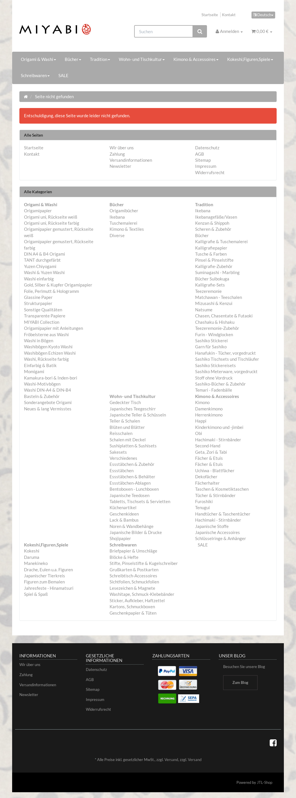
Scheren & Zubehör (213, 229)
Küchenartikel (123, 507)
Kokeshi (31, 550)
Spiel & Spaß (36, 594)
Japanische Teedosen (129, 495)
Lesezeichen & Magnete (132, 588)
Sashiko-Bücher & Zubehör (220, 383)
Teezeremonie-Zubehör (217, 328)
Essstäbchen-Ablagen (130, 483)
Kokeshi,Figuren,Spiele (250, 59)
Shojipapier (120, 538)
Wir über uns (122, 147)
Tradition (100, 59)
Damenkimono (209, 408)
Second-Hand (207, 445)
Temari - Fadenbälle (213, 390)
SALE (63, 75)
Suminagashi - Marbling (217, 272)
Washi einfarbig (39, 278)
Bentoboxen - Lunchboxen (134, 489)
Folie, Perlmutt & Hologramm (51, 291)
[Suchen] (163, 31)
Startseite (209, 14)
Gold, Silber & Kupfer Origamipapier (58, 284)
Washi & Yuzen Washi (44, 272)
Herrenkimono (209, 414)
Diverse (117, 235)
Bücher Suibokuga (212, 278)
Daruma (31, 557)
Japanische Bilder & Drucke (136, 532)
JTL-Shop (264, 782)
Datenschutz (207, 147)
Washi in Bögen (38, 340)
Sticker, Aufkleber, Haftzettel (137, 600)
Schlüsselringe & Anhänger (220, 538)
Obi (198, 433)
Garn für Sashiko (211, 346)
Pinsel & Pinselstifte (214, 260)
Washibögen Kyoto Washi (48, 346)
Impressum (205, 166)
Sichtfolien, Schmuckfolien (134, 581)
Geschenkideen (124, 513)
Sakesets (118, 452)
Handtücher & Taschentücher (222, 513)
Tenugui (202, 507)
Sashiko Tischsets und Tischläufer (227, 359)
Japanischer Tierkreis (44, 575)
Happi (200, 420)
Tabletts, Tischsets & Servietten (140, 501)
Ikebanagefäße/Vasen (216, 217)
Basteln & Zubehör (42, 396)
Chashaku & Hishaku (214, 322)
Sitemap (203, 160)
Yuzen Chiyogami (40, 266)
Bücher (73, 59)
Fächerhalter (207, 483)
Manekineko (36, 563)
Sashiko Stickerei (211, 340)
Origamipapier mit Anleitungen (53, 328)
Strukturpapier (38, 303)
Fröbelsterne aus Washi (46, 334)
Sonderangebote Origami (48, 402)
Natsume (203, 309)
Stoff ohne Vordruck (214, 377)
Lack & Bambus (124, 519)
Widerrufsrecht (210, 172)
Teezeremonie (208, 291)
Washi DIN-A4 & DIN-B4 (47, 390)
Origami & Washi (38, 59)
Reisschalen (121, 433)
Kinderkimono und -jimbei (219, 427)
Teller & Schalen (125, 420)
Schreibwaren (35, 75)
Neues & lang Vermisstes (47, 408)
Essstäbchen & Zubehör (132, 464)
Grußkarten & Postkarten (134, 569)
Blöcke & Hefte (124, 557)
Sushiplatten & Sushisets (133, 445)
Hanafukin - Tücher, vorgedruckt (225, 353)
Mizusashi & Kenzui (213, 303)
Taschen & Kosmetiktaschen (222, 489)
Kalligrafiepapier (211, 247)
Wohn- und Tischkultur (142, 59)
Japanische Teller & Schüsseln (138, 414)
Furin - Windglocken (214, 334)
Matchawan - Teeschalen (218, 297)
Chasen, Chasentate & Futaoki (224, 315)
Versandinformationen (131, 160)
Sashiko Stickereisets (215, 365)
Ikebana (117, 217)
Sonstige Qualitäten (43, 309)
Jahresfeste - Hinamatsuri (48, 588)
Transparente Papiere (44, 315)
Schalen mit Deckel (128, 439)
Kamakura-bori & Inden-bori (50, 377)
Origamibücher (124, 210)
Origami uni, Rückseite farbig (51, 223)
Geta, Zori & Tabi (211, 452)
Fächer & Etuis (209, 458)
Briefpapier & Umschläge (133, 550)
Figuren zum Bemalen (44, 581)
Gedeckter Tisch (125, 402)
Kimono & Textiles (127, 229)
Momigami (34, 371)
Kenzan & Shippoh (212, 223)
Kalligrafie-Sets (210, 284)
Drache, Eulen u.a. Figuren (48, 569)
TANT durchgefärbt (42, 260)
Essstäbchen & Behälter (132, 476)
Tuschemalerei (123, 223)
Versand (171, 759)
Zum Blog (240, 682)
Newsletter (120, 166)
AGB (199, 154)
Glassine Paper (38, 297)
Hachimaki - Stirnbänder (218, 439)
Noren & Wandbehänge (131, 526)
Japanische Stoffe (212, 526)
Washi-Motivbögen (42, 383)
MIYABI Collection (41, 322)
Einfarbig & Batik (40, 365)
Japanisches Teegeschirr (133, 408)
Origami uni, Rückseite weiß (50, 217)
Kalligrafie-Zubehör (213, 266)
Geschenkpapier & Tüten (133, 612)
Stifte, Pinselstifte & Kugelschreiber (144, 563)
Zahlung (117, 154)
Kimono (202, 402)
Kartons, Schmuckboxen (132, 606)
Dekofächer (206, 476)
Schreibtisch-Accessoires (133, 575)
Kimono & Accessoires (196, 59)
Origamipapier (38, 210)
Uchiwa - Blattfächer (214, 470)
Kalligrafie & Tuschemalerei (221, 241)
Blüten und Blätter (127, 427)
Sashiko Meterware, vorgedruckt (226, 371)
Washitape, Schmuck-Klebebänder (142, 594)
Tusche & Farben (211, 253)
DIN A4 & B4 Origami (44, 253)
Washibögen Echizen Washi (50, 353)
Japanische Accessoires (217, 532)
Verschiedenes (123, 458)
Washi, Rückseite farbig (46, 359)
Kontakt (229, 14)
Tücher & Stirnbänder (215, 495)
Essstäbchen (122, 470)
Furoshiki (204, 501)
